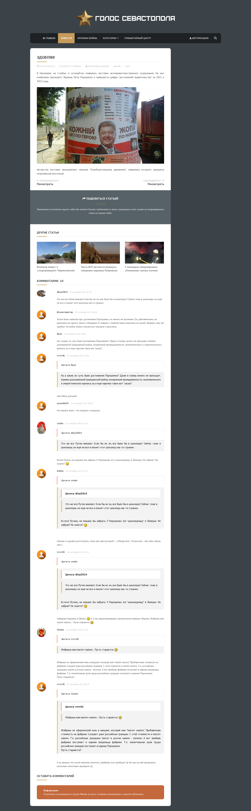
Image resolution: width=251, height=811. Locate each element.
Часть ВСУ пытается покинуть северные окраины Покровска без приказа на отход (99, 270)
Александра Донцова (97, 66)
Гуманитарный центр (137, 38)
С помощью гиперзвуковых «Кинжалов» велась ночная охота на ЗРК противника (141, 270)
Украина (77, 66)
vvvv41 (61, 355)
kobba (60, 470)
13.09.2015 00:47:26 (46, 66)
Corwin (60, 629)
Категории (111, 38)
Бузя (59, 333)
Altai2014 (62, 291)
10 (128, 66)
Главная (49, 38)
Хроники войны (87, 38)
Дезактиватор (65, 312)
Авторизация (199, 38)
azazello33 (63, 403)
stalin (60, 423)
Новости (66, 38)
